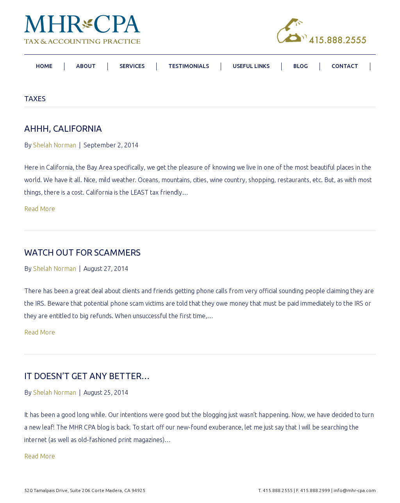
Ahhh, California (63, 128)
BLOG (300, 66)
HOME (44, 66)
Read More (39, 208)
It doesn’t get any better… (87, 376)
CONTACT (345, 66)
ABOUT (86, 66)
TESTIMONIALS (188, 66)
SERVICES (132, 66)
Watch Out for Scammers (82, 252)
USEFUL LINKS (251, 66)
